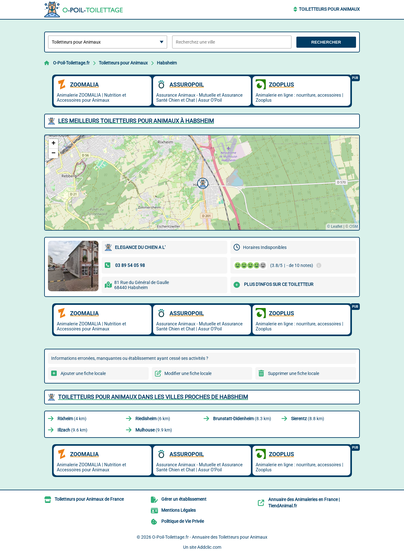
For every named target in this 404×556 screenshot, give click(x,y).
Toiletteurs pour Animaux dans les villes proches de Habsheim (153, 397)
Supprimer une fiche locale (293, 373)
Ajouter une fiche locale (83, 373)
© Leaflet (334, 226)
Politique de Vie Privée (182, 521)
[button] (202, 182)
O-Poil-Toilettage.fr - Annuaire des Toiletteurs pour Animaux (209, 537)
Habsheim (167, 62)
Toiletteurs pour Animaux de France (89, 499)
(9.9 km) (153, 429)
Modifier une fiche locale (187, 373)
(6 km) (152, 418)
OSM (353, 226)
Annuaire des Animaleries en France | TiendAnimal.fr (304, 502)
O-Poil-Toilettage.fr (71, 62)
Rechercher (326, 42)
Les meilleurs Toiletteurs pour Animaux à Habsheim (136, 121)
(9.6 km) (72, 429)
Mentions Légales (178, 510)
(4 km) (71, 418)
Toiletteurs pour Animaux (329, 9)
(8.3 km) (242, 418)
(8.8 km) (307, 418)
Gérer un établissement (183, 499)
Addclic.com (209, 547)
